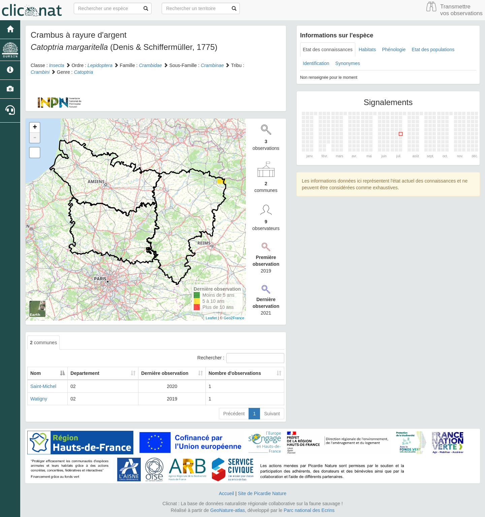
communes (43, 342)
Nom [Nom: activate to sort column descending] (35, 373)
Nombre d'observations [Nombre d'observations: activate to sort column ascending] (229, 373)
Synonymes (347, 63)
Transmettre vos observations (461, 10)
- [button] (34, 138)
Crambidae (150, 65)
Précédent (234, 413)
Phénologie (394, 49)
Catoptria (83, 72)
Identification (316, 63)
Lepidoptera (100, 65)
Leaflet (211, 318)
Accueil (226, 493)
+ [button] (35, 128)
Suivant (272, 413)
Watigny (38, 398)
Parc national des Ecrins (309, 510)
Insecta (56, 65)
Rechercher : (240, 358)
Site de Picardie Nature (262, 493)
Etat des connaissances (328, 49)
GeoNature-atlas (227, 510)
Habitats (367, 49)
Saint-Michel (43, 386)
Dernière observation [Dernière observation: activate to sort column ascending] (149, 373)
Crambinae (212, 65)
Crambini (40, 72)
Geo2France (234, 318)
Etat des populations (433, 49)
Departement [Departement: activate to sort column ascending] (85, 373)
